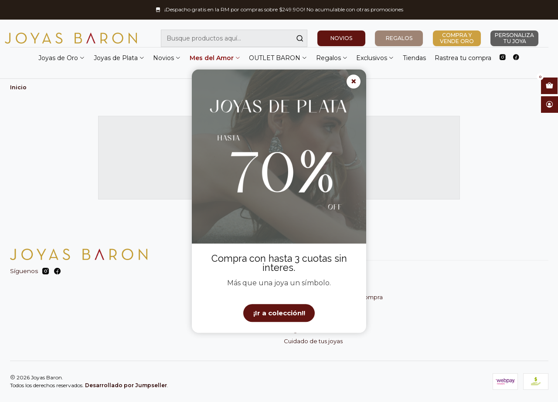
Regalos (332, 58)
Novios (167, 58)
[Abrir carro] (549, 86)
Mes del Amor (215, 58)
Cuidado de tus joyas (313, 341)
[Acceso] (549, 104)
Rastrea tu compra (463, 58)
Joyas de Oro (61, 58)
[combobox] (234, 38)
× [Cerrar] (353, 81)
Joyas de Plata (119, 58)
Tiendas (414, 58)
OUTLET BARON (278, 58)
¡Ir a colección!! (279, 313)
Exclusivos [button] (375, 58)
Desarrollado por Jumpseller (126, 385)
